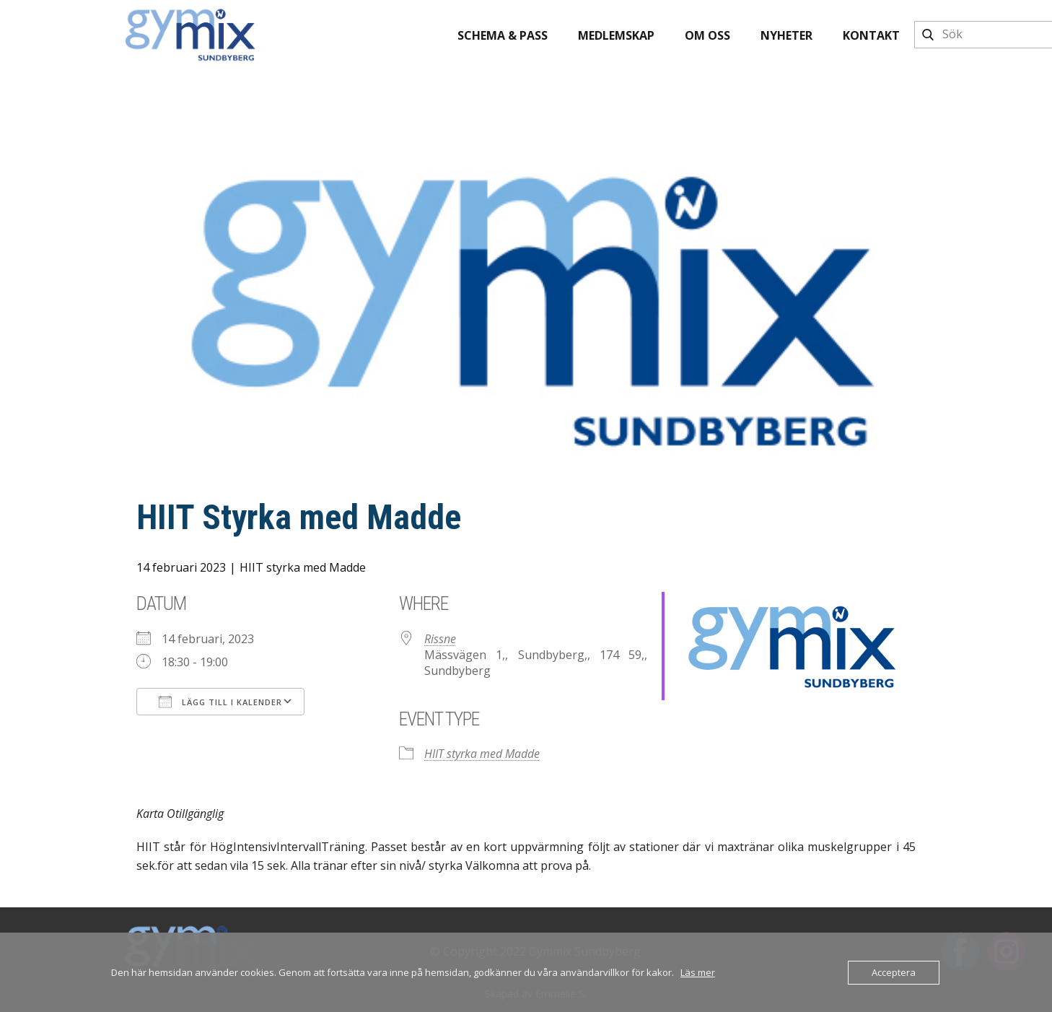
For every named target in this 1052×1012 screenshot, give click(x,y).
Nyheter (786, 35)
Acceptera (894, 972)
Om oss (707, 35)
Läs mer (697, 972)
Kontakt (871, 35)
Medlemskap (616, 35)
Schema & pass (502, 35)
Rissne (440, 639)
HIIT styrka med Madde (303, 567)
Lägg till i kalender (220, 701)
